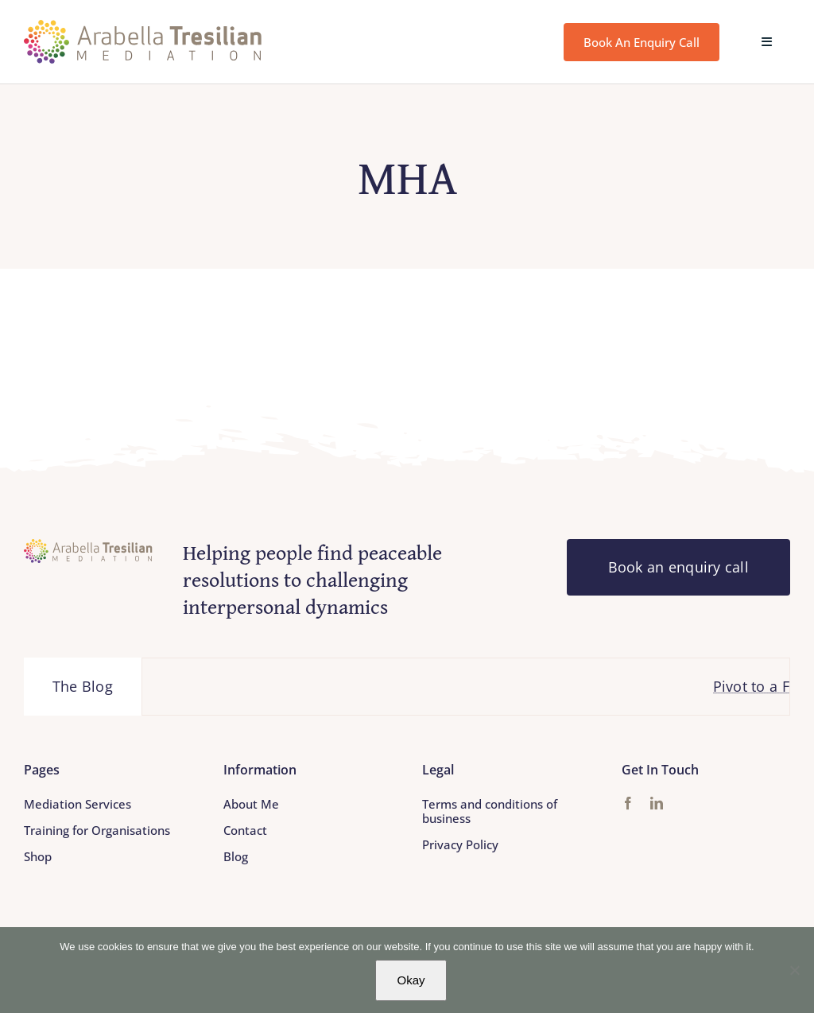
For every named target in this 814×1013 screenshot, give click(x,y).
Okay (410, 980)
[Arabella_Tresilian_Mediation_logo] (143, 27)
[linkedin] (656, 803)
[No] (794, 970)
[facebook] (628, 803)
